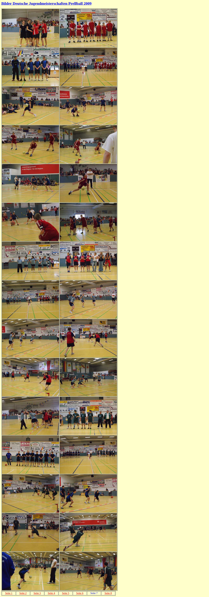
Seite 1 (8, 593)
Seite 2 (23, 593)
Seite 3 (37, 593)
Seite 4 (51, 593)
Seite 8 (108, 593)
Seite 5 (65, 593)
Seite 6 (79, 593)
